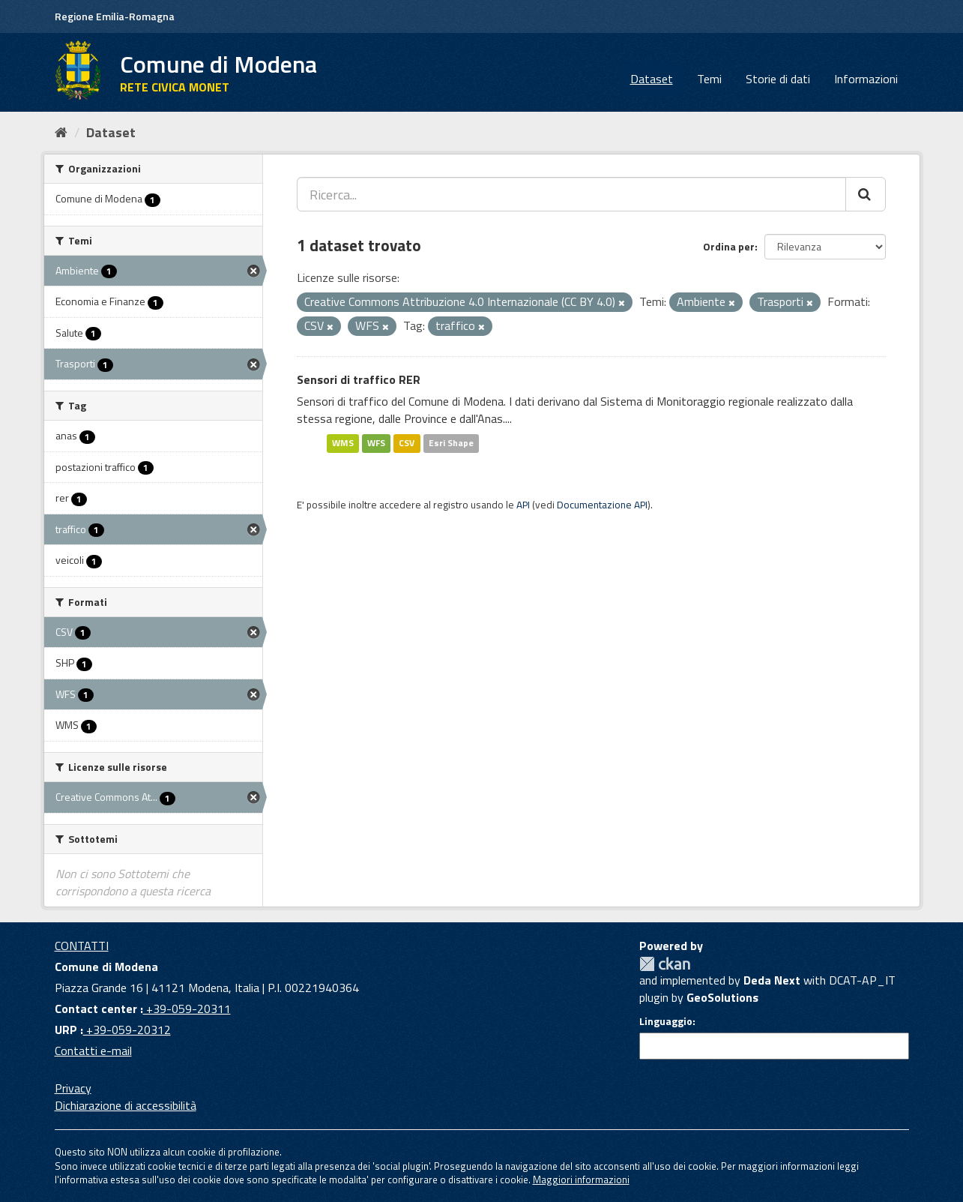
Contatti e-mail (93, 1051)
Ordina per (729, 246)
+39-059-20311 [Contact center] (187, 1009)
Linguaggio (665, 1021)
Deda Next (771, 980)
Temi (709, 79)
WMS (343, 443)
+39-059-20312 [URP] (127, 1030)
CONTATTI (82, 946)
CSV (406, 443)
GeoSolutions (722, 997)
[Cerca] (865, 194)
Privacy (73, 1088)
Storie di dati (778, 79)
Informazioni (866, 79)
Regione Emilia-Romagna (115, 16)
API (523, 504)
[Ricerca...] (571, 194)
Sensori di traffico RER (358, 379)
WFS (376, 443)
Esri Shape (451, 443)
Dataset (651, 79)
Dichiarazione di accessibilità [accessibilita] (125, 1105)
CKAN (664, 964)
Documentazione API (602, 504)
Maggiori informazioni (581, 1179)
